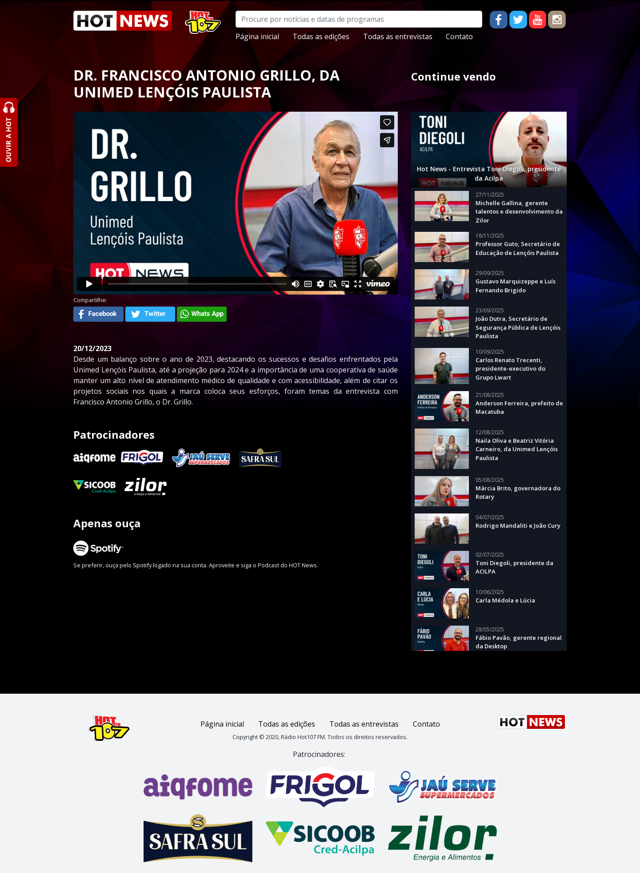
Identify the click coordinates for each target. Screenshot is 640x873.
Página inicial (257, 36)
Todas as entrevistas (397, 36)
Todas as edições (320, 36)
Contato (459, 36)
